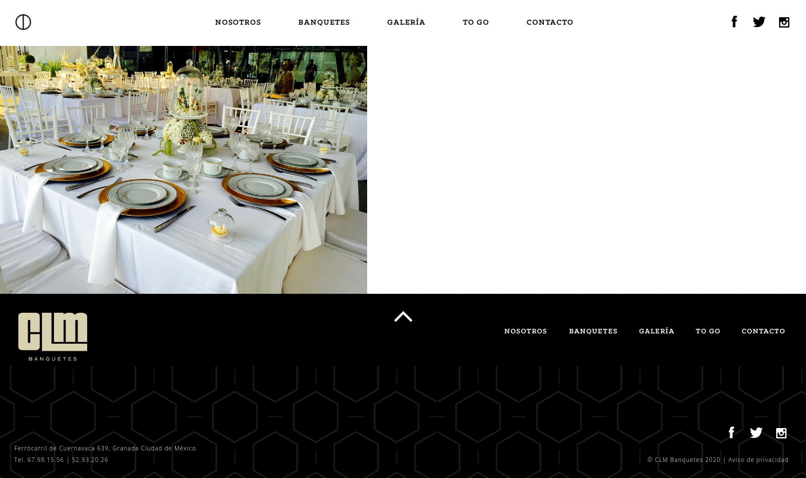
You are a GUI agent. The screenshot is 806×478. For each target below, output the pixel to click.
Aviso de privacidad (759, 460)
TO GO (476, 22)
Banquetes (324, 22)
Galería (406, 22)
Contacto (550, 22)
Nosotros (238, 22)
